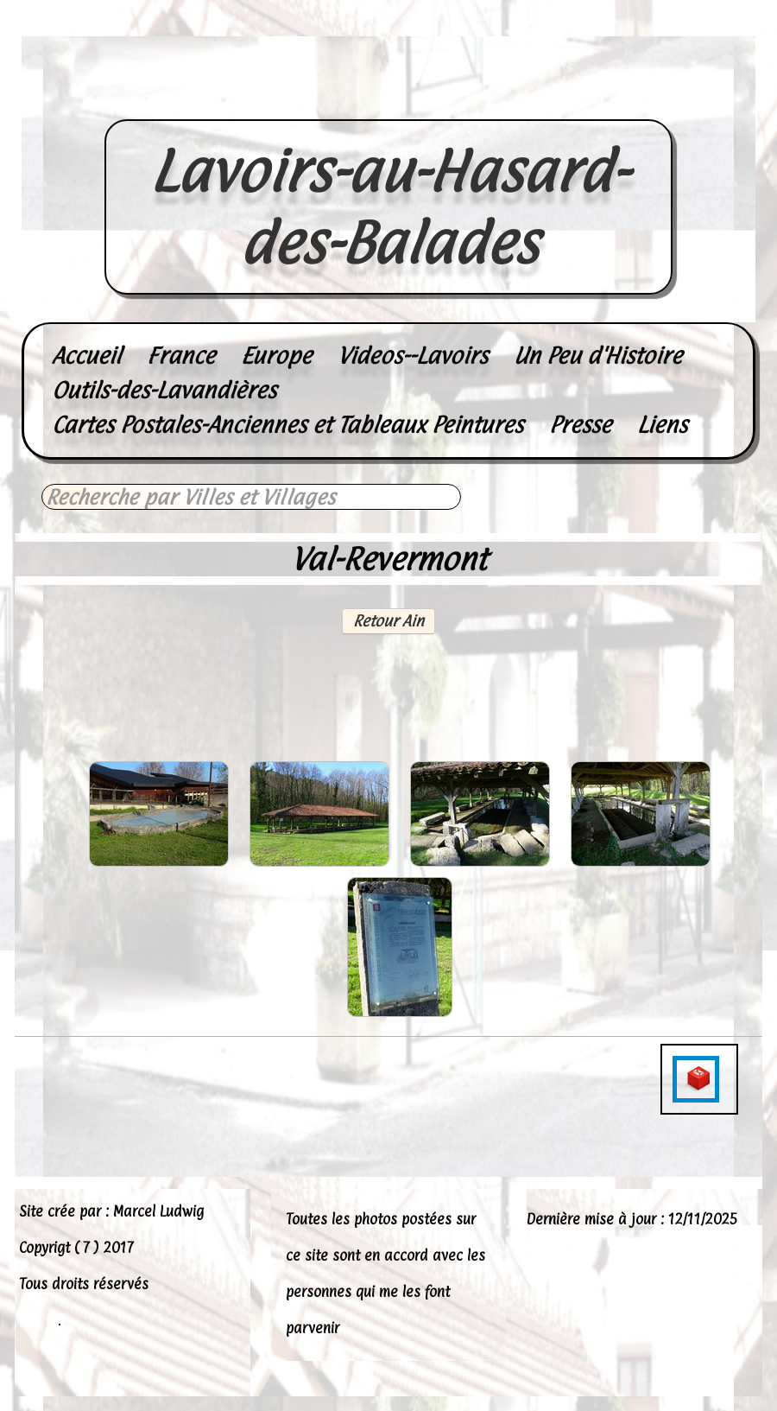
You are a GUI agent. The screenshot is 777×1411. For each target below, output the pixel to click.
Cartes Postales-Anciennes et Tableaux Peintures (287, 424)
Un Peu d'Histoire (598, 355)
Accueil (86, 355)
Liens (662, 424)
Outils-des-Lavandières (164, 390)
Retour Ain (388, 621)
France (181, 355)
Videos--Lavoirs (413, 355)
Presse (580, 424)
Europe (276, 355)
